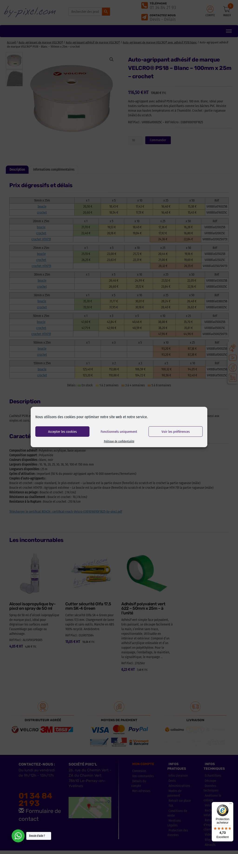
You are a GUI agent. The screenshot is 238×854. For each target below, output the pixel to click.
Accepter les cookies (62, 432)
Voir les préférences (176, 432)
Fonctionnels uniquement (119, 432)
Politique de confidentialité (119, 441)
